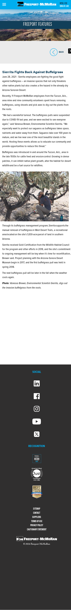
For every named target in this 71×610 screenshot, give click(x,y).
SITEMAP (36, 508)
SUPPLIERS (36, 517)
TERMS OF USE (36, 521)
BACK (54, 52)
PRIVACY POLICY (36, 525)
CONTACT (36, 512)
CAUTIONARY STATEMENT (36, 529)
